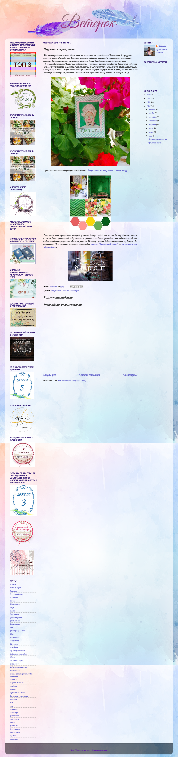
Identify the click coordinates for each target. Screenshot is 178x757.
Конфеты (14, 644)
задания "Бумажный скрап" (104, 244)
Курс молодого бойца (18, 654)
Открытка (15, 670)
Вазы (12, 607)
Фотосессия (15, 732)
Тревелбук (14, 712)
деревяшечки (15, 621)
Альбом (13, 584)
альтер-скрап (15, 587)
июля (151, 128)
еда (11, 627)
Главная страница (89, 374)
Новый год (14, 664)
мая (151, 136)
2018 (149, 98)
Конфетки (14, 640)
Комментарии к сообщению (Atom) (72, 380)
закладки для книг (17, 630)
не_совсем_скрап (16, 660)
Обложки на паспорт (70, 290)
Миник (13, 657)
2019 (149, 94)
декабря (152, 109)
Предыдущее (130, 374)
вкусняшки (14, 614)
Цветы (13, 735)
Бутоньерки (15, 604)
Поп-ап (13, 689)
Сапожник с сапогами (19, 696)
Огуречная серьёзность (157, 139)
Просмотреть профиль (162, 50)
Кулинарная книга (17, 650)
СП (11, 702)
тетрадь (13, 709)
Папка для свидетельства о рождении (21, 675)
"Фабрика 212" (93, 170)
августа (152, 124)
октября (152, 117)
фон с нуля (14, 719)
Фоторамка (15, 729)
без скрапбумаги (16, 594)
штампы (14, 739)
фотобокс (14, 725)
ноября (152, 113)
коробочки (14, 647)
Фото (12, 722)
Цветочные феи (154, 143)
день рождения (16, 617)
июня (151, 132)
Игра (12, 634)
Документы (56, 290)
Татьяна (162, 46)
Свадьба (13, 699)
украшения (14, 715)
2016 (149, 106)
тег (11, 706)
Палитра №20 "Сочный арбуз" (113, 170)
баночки (13, 591)
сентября (153, 120)
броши (12, 601)
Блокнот (14, 597)
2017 (149, 102)
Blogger (104, 750)
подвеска (13, 686)
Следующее (49, 374)
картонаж (14, 637)
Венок (12, 611)
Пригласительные (17, 692)
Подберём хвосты (17, 682)
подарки (13, 679)
